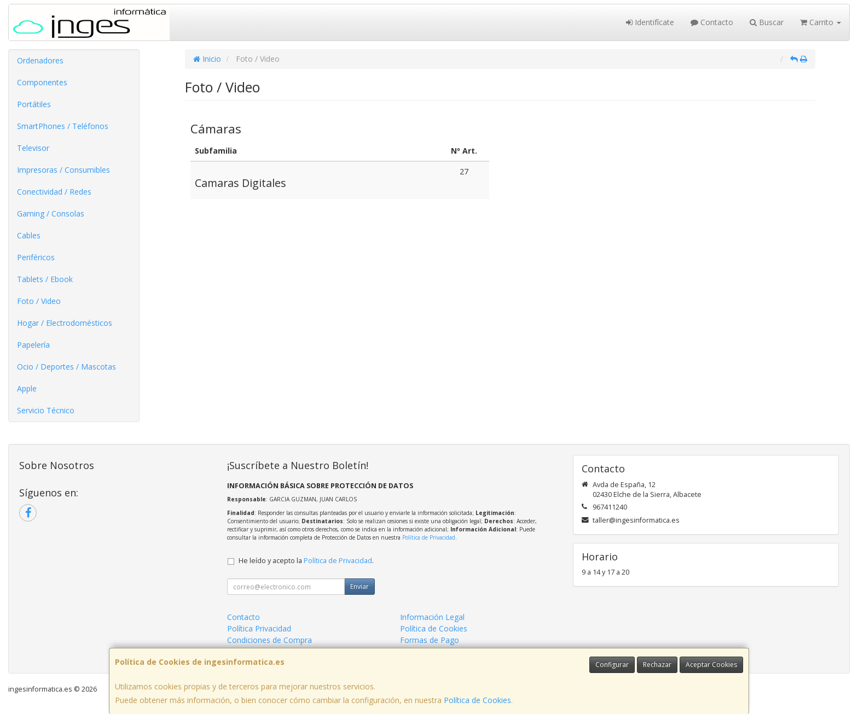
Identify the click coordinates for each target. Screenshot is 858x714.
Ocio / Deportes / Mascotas (66, 366)
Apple (27, 388)
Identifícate (650, 22)
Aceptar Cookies (711, 664)
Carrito (820, 22)
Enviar (359, 586)
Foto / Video (39, 301)
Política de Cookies (477, 700)
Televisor (33, 148)
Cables (28, 235)
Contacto (712, 22)
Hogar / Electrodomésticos (64, 323)
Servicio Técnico (45, 410)
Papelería (33, 345)
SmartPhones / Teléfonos (62, 126)
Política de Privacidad (428, 537)
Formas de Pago (429, 640)
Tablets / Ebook (45, 279)
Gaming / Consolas (50, 213)
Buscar (767, 22)
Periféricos (36, 257)
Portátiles (34, 104)
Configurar (612, 664)
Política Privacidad (259, 628)
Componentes (42, 82)
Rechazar (657, 664)
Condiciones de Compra (269, 640)
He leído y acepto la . (306, 560)
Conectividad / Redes (54, 191)
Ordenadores (40, 60)
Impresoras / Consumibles (63, 170)
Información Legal (432, 617)
